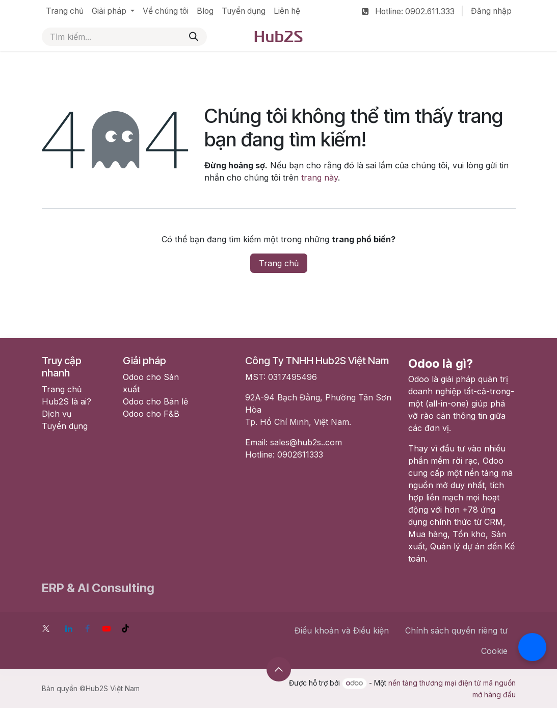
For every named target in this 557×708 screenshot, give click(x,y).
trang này (319, 177)
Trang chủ (279, 263)
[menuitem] (65, 11)
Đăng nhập (491, 11)
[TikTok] (125, 628)
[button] (279, 669)
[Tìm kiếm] (193, 37)
